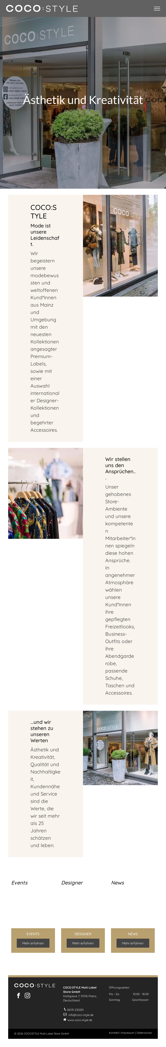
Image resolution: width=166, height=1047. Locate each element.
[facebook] (18, 996)
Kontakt (114, 1032)
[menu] (157, 8)
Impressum (128, 1032)
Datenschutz (144, 1032)
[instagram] (27, 996)
